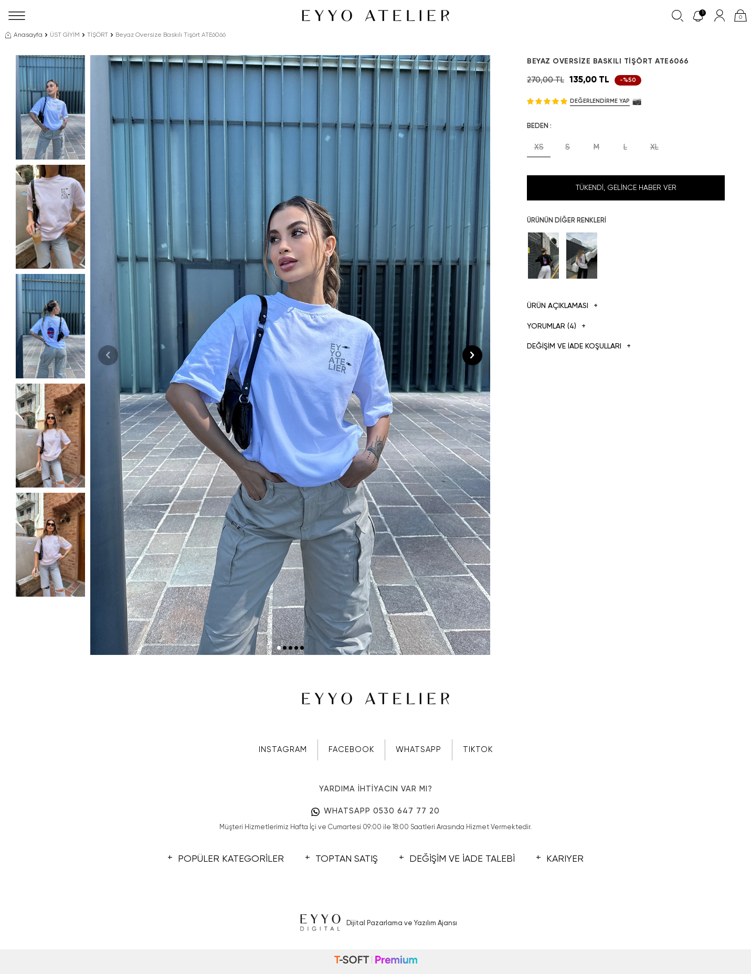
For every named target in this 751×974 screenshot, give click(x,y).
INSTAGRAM (283, 750)
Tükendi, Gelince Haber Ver (626, 188)
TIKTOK (478, 750)
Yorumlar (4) (556, 327)
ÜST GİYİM (65, 35)
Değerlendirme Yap (600, 101)
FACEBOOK (351, 750)
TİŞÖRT (97, 35)
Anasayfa (24, 35)
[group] (290, 355)
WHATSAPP (418, 750)
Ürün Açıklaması (562, 306)
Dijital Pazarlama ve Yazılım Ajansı (375, 923)
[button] (279, 648)
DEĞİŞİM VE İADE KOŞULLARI (579, 347)
